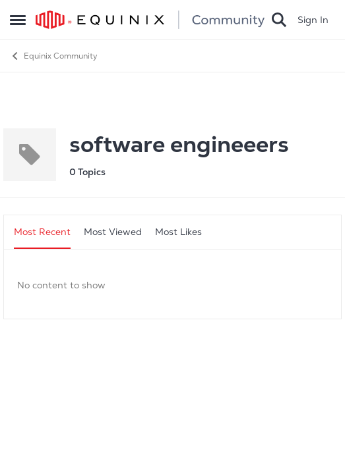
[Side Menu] (17, 20)
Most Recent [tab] (42, 232)
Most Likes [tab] (178, 232)
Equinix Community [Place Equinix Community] (54, 56)
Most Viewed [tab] (113, 232)
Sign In (313, 20)
